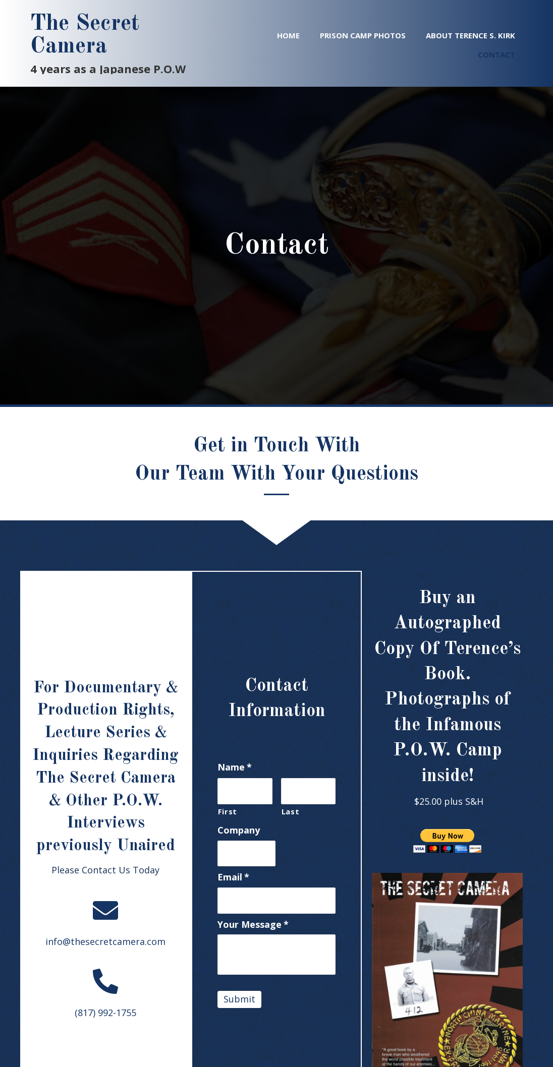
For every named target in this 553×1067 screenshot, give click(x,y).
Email (233, 877)
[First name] (244, 791)
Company (238, 830)
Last (291, 811)
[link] (288, 34)
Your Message (253, 924)
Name (234, 767)
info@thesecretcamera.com (105, 941)
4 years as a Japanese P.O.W (108, 68)
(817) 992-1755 (105, 1012)
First (227, 811)
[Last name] (308, 791)
